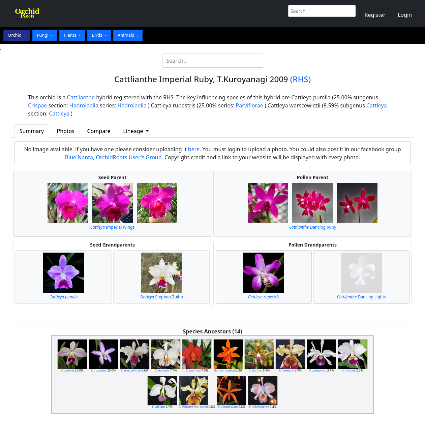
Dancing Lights (361, 297)
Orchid (15, 35)
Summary (32, 131)
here (194, 149)
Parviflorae (249, 105)
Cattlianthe (81, 97)
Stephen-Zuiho (161, 297)
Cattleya (376, 105)
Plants (71, 35)
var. (193, 406)
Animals (126, 35)
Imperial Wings (112, 227)
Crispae (37, 105)
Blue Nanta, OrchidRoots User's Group (113, 157)
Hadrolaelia (83, 105)
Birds (97, 35)
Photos (65, 131)
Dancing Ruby (312, 227)
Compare (99, 131)
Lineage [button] (133, 131)
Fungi (43, 35)
